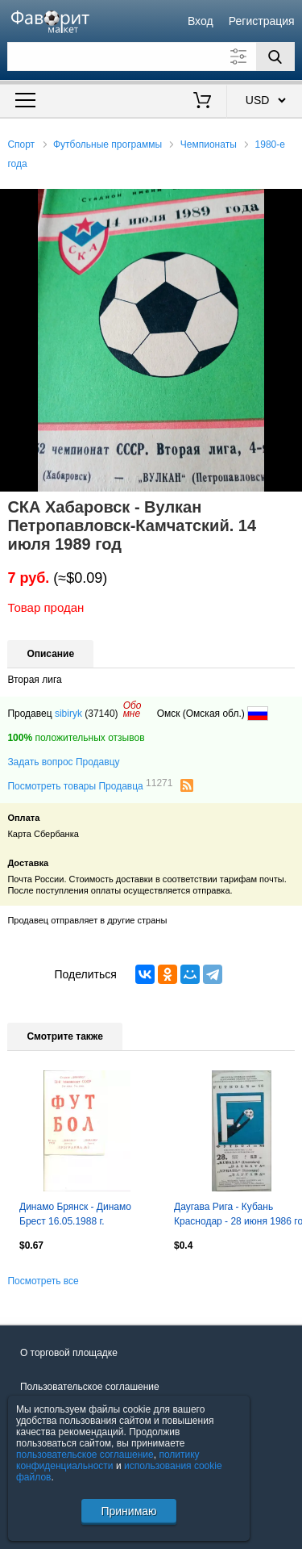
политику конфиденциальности (108, 1460)
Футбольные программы (107, 144)
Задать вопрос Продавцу (63, 762)
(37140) (101, 713)
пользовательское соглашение (85, 1454)
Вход (200, 21)
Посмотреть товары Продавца (89, 785)
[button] (287, 203)
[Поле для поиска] (150, 56)
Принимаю (128, 1511)
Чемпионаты (208, 144)
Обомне (132, 709)
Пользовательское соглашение (89, 1386)
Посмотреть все (42, 1281)
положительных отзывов (75, 737)
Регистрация (262, 21)
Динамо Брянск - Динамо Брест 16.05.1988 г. (75, 1214)
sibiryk (68, 713)
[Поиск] (275, 56)
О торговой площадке (69, 1353)
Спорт (21, 144)
